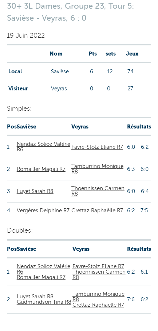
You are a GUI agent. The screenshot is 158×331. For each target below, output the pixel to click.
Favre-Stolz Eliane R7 (97, 147)
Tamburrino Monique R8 (97, 169)
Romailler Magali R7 (41, 169)
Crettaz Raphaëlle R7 (97, 210)
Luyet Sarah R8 (35, 191)
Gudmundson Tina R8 (44, 302)
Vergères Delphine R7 (43, 210)
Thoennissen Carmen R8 (98, 191)
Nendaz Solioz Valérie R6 (43, 146)
